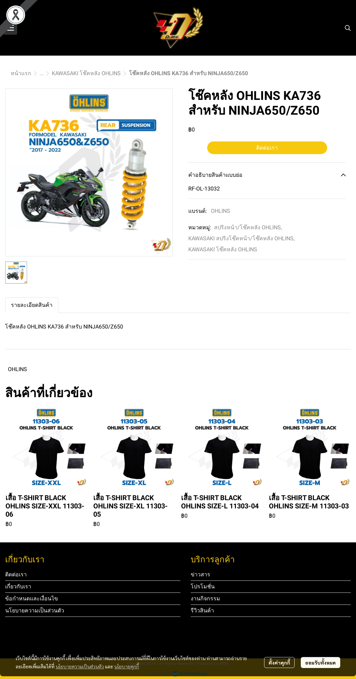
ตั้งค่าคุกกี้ (279, 662)
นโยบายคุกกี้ (126, 666)
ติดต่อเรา (267, 148)
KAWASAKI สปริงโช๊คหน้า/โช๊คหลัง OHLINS (241, 238)
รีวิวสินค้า (202, 610)
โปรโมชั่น (203, 586)
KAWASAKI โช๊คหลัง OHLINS (86, 73)
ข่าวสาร (200, 574)
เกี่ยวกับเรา (18, 586)
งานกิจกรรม (205, 598)
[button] (348, 28)
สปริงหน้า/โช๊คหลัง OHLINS (248, 227)
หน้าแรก (21, 73)
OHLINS (220, 211)
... (41, 73)
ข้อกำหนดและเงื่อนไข (31, 598)
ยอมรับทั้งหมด (320, 662)
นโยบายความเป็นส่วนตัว (80, 666)
